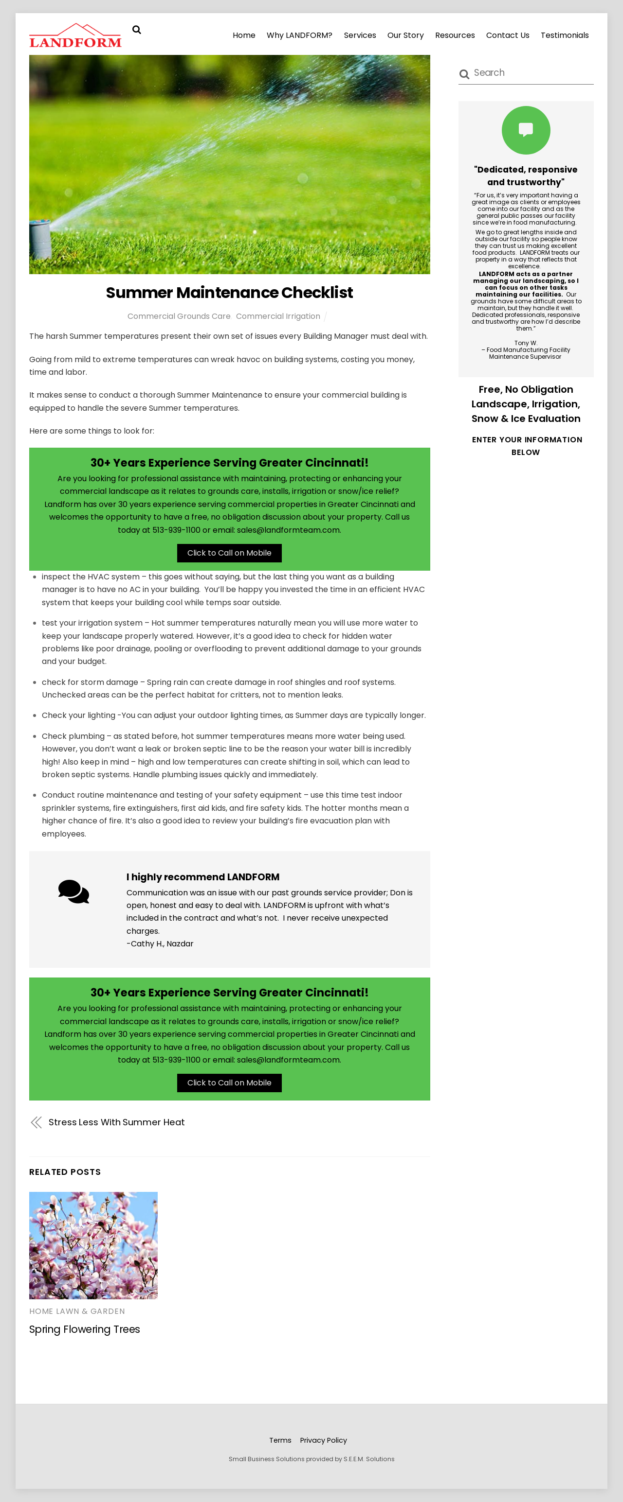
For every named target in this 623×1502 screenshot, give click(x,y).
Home (244, 35)
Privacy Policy (323, 1440)
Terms (280, 1440)
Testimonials (565, 35)
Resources (455, 35)
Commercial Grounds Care (179, 316)
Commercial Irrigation (278, 316)
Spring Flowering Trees (84, 1329)
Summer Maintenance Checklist (229, 292)
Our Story (405, 35)
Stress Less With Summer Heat (116, 1122)
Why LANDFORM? (299, 35)
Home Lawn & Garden (77, 1311)
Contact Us (508, 35)
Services (360, 35)
